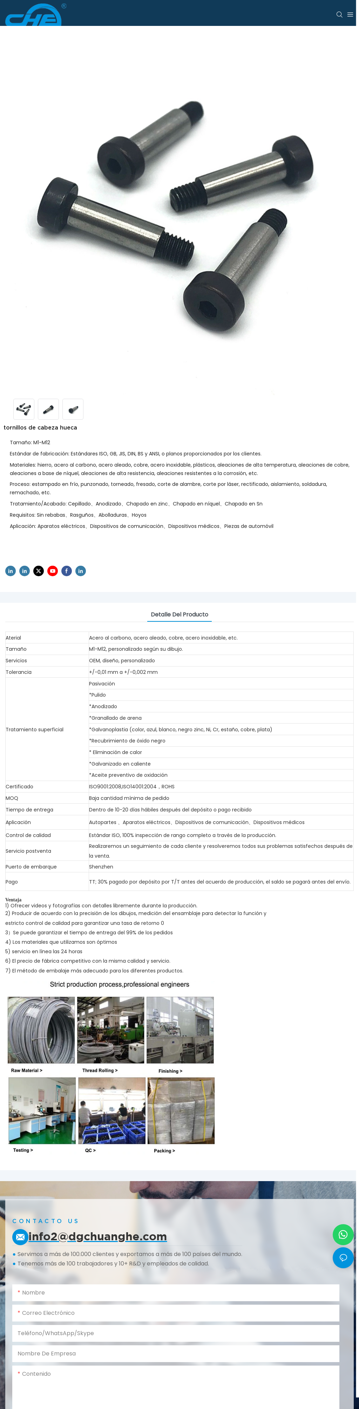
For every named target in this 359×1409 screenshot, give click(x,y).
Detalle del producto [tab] (179, 615)
